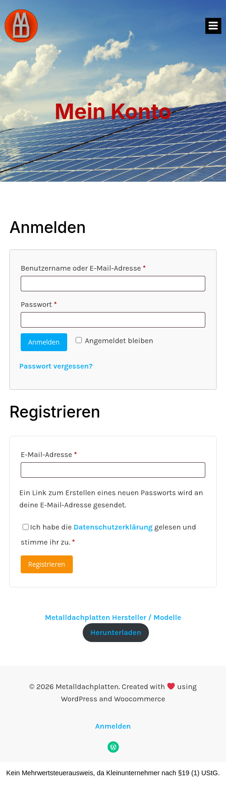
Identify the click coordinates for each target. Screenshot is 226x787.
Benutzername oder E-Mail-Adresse (103, 267)
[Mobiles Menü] (213, 26)
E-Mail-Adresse (69, 453)
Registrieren (46, 564)
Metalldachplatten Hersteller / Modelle (113, 617)
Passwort (58, 303)
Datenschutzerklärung (112, 526)
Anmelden (44, 341)
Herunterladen (115, 632)
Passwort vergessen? (56, 365)
